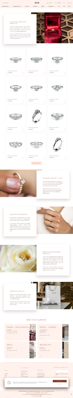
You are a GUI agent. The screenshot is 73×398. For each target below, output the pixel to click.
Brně (20, 295)
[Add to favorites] (23, 73)
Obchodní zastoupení (41, 374)
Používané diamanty (24, 376)
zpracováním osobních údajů (62, 374)
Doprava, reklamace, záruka (24, 375)
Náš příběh (6, 373)
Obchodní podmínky (24, 371)
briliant (28, 223)
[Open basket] (69, 3)
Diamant (54, 259)
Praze (17, 295)
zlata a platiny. (26, 219)
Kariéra (6, 375)
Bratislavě (25, 295)
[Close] (71, 394)
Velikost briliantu (13, 225)
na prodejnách (60, 183)
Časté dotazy (23, 372)
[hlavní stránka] (37, 3)
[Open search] (5, 2)
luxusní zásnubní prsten (21, 31)
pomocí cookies (41, 382)
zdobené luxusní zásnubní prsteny (50, 262)
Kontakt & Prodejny (40, 373)
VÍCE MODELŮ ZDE (36, 163)
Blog (5, 376)
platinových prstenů (15, 298)
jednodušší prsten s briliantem (55, 256)
